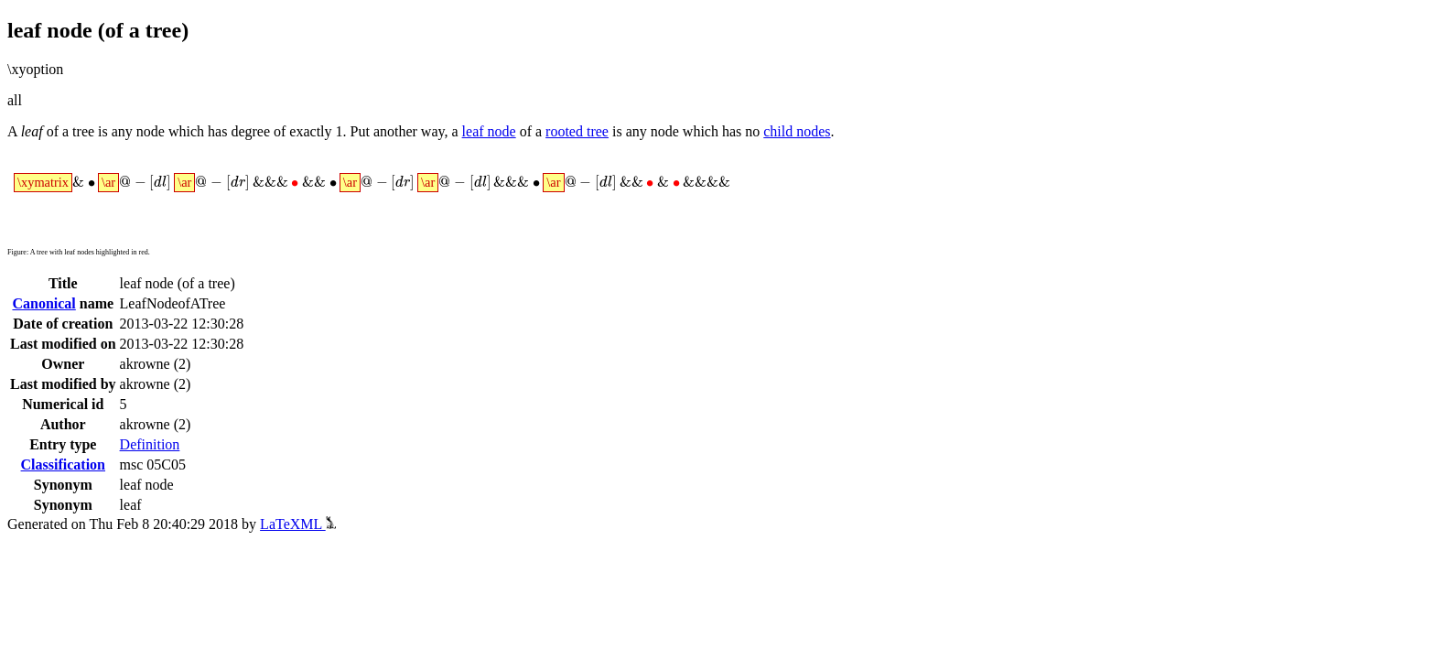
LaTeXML (298, 524)
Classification (63, 464)
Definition (150, 444)
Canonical (43, 303)
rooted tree (577, 131)
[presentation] (372, 183)
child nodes (796, 131)
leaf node (489, 131)
